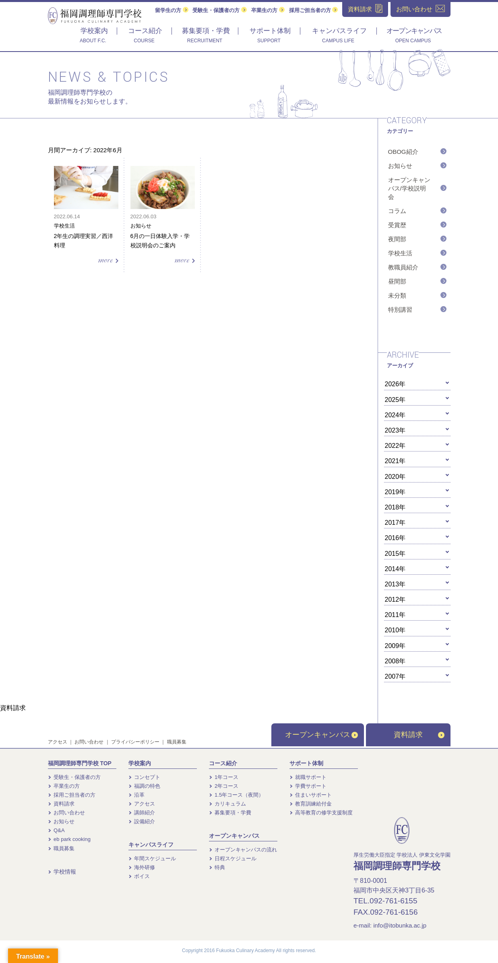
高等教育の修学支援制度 (321, 813)
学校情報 (62, 871)
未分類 (397, 295)
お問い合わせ (88, 742)
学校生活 (400, 253)
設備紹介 (141, 821)
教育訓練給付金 (310, 804)
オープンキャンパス (321, 735)
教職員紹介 (403, 267)
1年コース (224, 777)
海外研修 (141, 867)
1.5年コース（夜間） (236, 795)
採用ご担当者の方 (313, 10)
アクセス (57, 742)
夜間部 (397, 239)
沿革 (136, 795)
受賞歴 (397, 225)
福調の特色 (144, 786)
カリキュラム (227, 804)
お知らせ (400, 165)
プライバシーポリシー (135, 742)
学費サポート (308, 786)
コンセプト (144, 777)
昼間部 (397, 281)
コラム (397, 210)
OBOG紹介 (403, 151)
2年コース (224, 786)
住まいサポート (310, 795)
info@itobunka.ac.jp (399, 925)
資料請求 (419, 735)
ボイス (139, 876)
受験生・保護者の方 (219, 10)
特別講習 (400, 309)
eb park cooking (69, 839)
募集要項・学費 (230, 813)
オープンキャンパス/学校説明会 (409, 188)
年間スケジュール (152, 858)
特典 (217, 867)
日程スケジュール (233, 858)
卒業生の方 (268, 10)
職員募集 (176, 742)
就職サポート (308, 777)
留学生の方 (171, 10)
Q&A (56, 830)
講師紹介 (141, 813)
